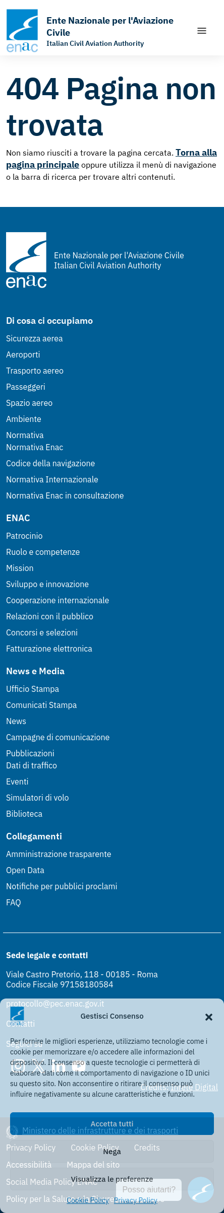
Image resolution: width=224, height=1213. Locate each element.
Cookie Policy (88, 1200)
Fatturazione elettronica (49, 649)
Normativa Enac (34, 447)
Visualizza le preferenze (112, 1179)
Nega (112, 1151)
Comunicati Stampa (41, 705)
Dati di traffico (31, 765)
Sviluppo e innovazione (47, 584)
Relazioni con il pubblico (49, 616)
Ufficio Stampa (32, 689)
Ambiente (23, 419)
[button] (209, 1016)
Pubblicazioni (30, 753)
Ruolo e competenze (43, 552)
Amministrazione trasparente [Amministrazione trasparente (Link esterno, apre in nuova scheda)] (58, 854)
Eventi (17, 781)
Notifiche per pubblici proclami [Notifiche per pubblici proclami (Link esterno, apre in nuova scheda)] (61, 886)
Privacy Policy (135, 1200)
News (16, 721)
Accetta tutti (112, 1123)
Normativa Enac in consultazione (65, 495)
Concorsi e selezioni (42, 632)
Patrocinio (24, 536)
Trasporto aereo (35, 371)
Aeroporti (23, 354)
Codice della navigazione (50, 463)
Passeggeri (25, 387)
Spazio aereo (29, 403)
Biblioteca (24, 814)
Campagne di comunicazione (57, 737)
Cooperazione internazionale (57, 600)
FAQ (13, 902)
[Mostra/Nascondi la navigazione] (202, 31)
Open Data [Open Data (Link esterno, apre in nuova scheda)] (25, 870)
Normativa (25, 435)
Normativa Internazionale (52, 479)
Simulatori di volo (37, 798)
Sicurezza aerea (34, 338)
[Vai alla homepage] (96, 30)
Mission (20, 568)
